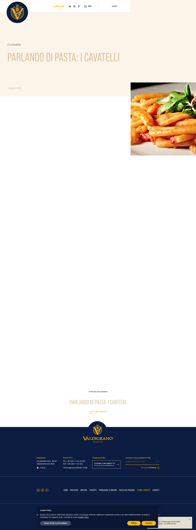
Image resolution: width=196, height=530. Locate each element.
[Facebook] (79, 6)
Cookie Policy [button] (83, 517)
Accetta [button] (149, 523)
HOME (66, 490)
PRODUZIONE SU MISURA (108, 490)
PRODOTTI (93, 490)
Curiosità (14, 45)
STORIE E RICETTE (143, 490)
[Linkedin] (70, 6)
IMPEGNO (83, 490)
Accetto (148, 467)
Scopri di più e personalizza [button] (55, 523)
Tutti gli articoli (98, 411)
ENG (90, 6)
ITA (85, 6)
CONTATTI (155, 490)
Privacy (152, 467)
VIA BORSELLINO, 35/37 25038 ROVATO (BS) (47, 462)
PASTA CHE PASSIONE (127, 490)
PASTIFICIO (74, 490)
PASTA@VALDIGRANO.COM (75, 468)
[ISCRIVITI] (157, 462)
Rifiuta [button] (134, 523)
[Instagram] (74, 6)
